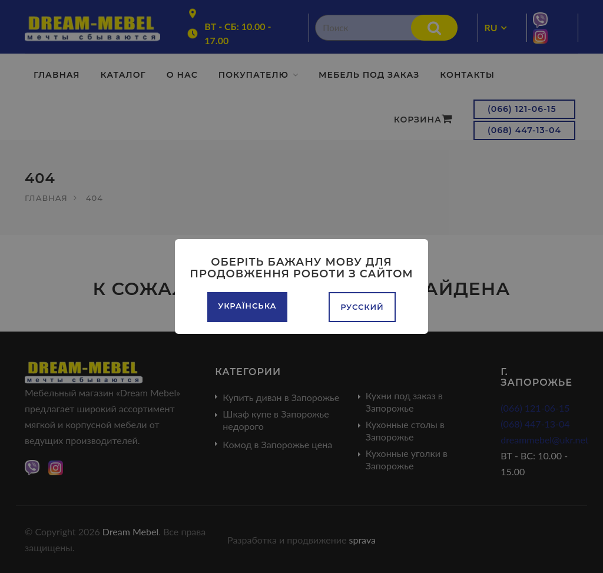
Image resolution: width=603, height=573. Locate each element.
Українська (247, 305)
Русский (362, 307)
